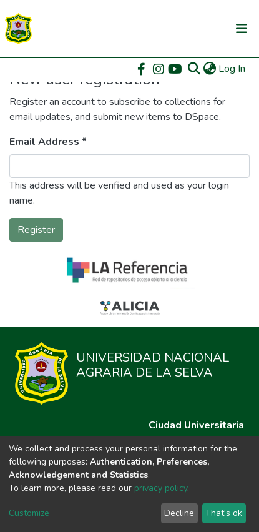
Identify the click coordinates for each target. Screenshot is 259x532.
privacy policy (160, 488)
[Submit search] (194, 68)
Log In (232, 69)
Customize (29, 513)
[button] (209, 68)
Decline (179, 513)
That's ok (223, 513)
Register (36, 230)
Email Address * (48, 142)
